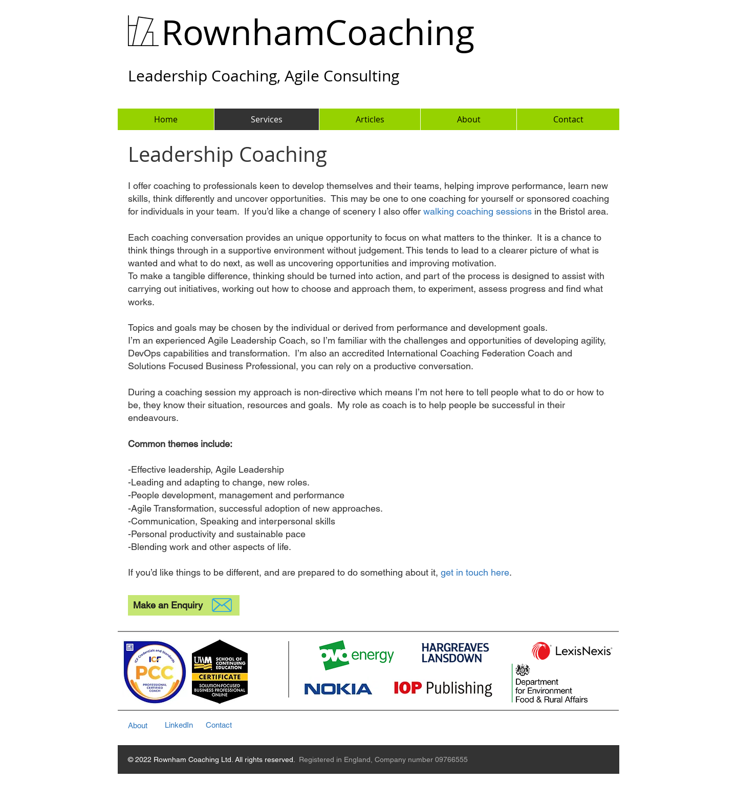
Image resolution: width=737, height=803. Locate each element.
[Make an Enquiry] (184, 605)
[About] (146, 725)
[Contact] (230, 725)
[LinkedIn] (185, 725)
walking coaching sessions (477, 211)
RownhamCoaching (317, 32)
